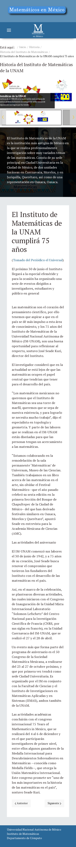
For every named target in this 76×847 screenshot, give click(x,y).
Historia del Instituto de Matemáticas (24, 52)
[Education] (38, 11)
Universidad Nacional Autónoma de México (34, 829)
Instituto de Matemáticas (23, 834)
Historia (34, 47)
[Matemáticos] (38, 30)
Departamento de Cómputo (24, 838)
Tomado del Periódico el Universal (38, 260)
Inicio (22, 47)
